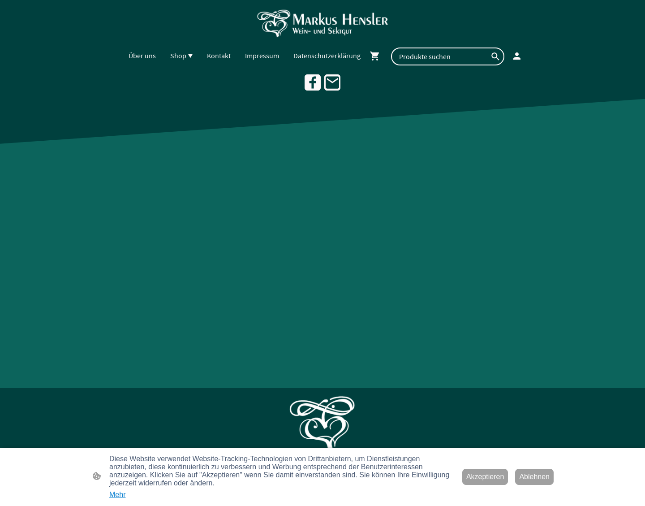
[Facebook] (313, 82)
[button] (495, 56)
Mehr (117, 494)
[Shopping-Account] (517, 56)
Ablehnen (534, 476)
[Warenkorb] (377, 56)
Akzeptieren (485, 476)
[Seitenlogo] (322, 23)
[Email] (332, 82)
